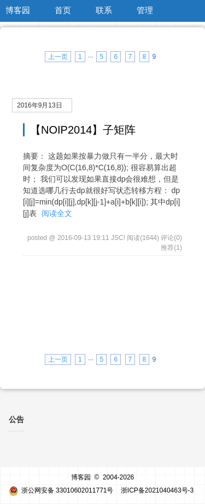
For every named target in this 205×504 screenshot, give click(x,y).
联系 (104, 10)
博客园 (17, 10)
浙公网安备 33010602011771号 (61, 490)
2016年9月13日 (39, 105)
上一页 (58, 57)
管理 (145, 10)
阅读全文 (57, 213)
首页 (63, 10)
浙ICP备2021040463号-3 (157, 490)
